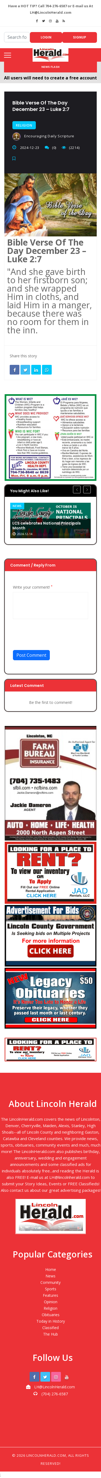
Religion (24, 125)
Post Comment (31, 655)
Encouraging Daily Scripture (43, 136)
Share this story (23, 355)
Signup (79, 37)
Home (50, 1269)
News (17, 506)
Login (46, 37)
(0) (50, 147)
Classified (50, 1327)
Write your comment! (33, 587)
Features (50, 1295)
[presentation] (54, 636)
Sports (50, 1288)
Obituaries (51, 1314)
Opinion (50, 1301)
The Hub (50, 1334)
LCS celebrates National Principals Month (46, 526)
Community (50, 1282)
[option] (50, 520)
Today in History (50, 1321)
